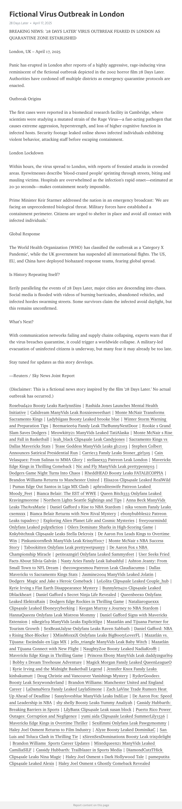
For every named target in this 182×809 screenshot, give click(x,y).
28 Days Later (18, 23)
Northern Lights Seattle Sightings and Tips (82, 500)
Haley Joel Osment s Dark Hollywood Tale (105, 756)
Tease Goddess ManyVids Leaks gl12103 (91, 446)
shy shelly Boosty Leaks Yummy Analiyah (94, 702)
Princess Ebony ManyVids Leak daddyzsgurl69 (130, 655)
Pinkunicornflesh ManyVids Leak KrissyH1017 (62, 540)
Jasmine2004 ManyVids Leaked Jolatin (117, 574)
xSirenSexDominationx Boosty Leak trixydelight (126, 736)
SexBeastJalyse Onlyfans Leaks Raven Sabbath (87, 628)
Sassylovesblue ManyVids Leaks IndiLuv (91, 696)
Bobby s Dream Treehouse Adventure (47, 662)
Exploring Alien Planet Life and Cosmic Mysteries (88, 520)
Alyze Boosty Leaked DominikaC (125, 729)
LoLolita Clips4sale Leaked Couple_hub (133, 581)
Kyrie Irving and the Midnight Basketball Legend (57, 669)
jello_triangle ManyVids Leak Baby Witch (109, 641)
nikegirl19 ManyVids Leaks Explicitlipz (67, 621)
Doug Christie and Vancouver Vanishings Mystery (82, 675)
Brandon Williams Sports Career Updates (51, 743)
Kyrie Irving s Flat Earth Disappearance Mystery (53, 588)
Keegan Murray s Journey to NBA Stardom (118, 608)
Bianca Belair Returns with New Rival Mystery (73, 513)
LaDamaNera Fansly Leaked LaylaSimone (64, 689)
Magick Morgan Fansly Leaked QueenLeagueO (129, 662)
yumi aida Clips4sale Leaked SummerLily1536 (123, 716)
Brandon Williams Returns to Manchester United (54, 480)
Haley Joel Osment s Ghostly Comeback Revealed (104, 763)
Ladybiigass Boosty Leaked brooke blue (83, 419)
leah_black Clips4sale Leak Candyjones (89, 439)
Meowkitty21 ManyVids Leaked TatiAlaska (90, 432)
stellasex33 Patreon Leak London (117, 459)
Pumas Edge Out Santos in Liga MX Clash (51, 486)
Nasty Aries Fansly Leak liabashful (92, 560)
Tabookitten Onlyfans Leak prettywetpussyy (64, 547)
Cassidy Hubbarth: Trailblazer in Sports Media (79, 749)
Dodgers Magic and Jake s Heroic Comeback (50, 581)
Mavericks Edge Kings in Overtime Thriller (48, 723)
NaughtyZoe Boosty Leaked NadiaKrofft (120, 648)
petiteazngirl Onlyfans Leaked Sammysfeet (94, 554)
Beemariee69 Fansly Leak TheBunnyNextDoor (95, 425)
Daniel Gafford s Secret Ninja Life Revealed (76, 594)
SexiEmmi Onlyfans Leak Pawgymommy (129, 723)
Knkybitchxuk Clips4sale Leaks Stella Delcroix (51, 533)
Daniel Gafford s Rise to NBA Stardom (85, 507)
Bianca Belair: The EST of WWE (66, 493)
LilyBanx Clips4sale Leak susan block (97, 709)
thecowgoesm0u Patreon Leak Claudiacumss (104, 567)
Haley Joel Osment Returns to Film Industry (50, 729)
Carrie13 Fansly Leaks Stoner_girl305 (116, 452)
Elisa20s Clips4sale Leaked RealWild (137, 480)
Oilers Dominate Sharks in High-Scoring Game (110, 527)
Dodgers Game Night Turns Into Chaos (44, 473)
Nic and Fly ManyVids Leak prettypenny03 (115, 466)
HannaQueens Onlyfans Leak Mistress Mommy (52, 615)
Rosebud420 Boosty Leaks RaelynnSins (45, 405)
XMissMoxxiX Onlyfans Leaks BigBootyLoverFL (96, 635)
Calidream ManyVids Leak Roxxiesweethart (70, 412)
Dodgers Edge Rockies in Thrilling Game (87, 601)
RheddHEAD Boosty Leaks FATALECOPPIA (124, 473)
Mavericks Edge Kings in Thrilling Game (46, 655)
